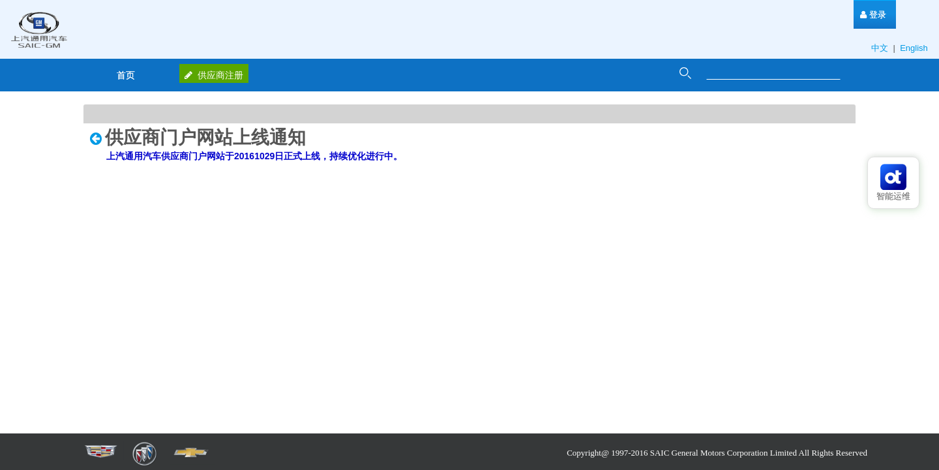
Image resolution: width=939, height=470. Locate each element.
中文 (881, 48)
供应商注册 (214, 75)
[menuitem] (873, 15)
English (915, 48)
